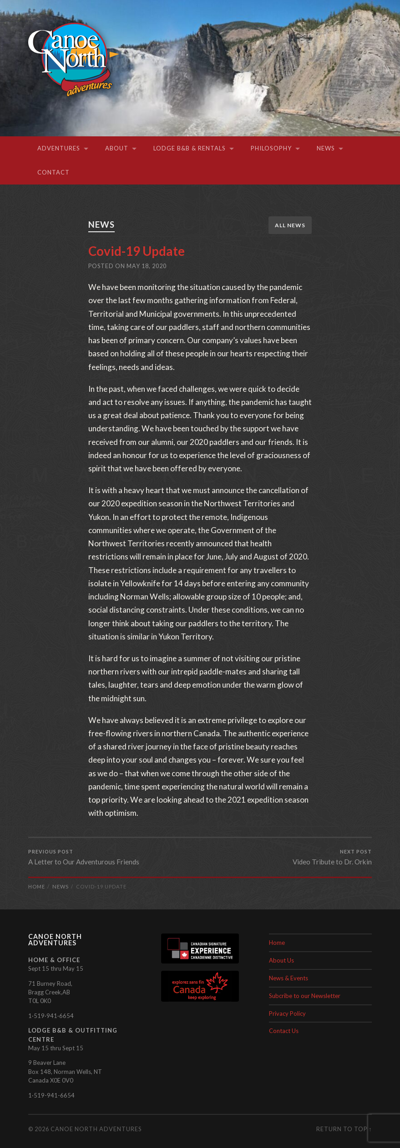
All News (290, 225)
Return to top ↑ (344, 1129)
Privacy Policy (287, 1013)
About (116, 148)
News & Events (288, 978)
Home (277, 942)
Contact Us (284, 1030)
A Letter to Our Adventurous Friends (83, 857)
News (326, 148)
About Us (281, 960)
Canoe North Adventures (96, 1129)
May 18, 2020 (147, 265)
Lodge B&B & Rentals (189, 148)
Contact (53, 172)
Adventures (58, 148)
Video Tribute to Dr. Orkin (332, 857)
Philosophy (271, 148)
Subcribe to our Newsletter (304, 995)
